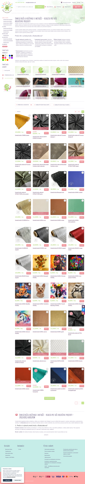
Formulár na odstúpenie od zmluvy (52, 459)
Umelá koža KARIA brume (75, 361)
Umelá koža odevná (7, 19)
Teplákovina (8, 451)
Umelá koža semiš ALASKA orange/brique (75, 389)
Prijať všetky (7, 480)
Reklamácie (47, 455)
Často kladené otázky (49, 451)
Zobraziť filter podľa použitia (61, 104)
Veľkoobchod (48, 457)
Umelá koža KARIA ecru (39, 220)
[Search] (29, 7)
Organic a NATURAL (9, 457)
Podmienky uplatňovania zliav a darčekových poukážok (70, 450)
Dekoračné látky (9, 453)
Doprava (74, 2)
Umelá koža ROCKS (7, 28)
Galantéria (7, 455)
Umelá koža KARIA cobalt (75, 192)
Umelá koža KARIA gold (57, 332)
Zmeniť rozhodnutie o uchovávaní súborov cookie (70, 453)
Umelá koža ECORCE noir (40, 248)
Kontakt (78, 2)
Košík (77, 6)
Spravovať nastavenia (11, 477)
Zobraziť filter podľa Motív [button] (42, 104)
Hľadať (40, 6)
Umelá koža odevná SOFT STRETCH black (40, 137)
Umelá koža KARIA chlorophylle (73, 221)
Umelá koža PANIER (7, 30)
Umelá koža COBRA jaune (22, 135)
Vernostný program (66, 2)
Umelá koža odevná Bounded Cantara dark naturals (41, 165)
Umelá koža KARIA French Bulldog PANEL (57, 304)
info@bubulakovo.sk (31, 2)
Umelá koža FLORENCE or (22, 220)
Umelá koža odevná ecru (39, 361)
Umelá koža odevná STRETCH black (20, 361)
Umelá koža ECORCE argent (58, 248)
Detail (28, 132)
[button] (7, 70)
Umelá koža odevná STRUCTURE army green (22, 193)
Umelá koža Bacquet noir (57, 192)
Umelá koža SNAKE (7, 39)
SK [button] (82, 2)
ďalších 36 (5, 46)
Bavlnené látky (8, 449)
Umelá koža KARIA (7, 21)
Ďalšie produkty (49, 398)
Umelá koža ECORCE (8, 40)
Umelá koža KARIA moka (57, 220)
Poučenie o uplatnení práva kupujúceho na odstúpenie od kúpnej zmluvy (53, 463)
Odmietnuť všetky (18, 480)
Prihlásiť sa (58, 6)
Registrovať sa (67, 6)
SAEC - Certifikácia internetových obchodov (52, 467)
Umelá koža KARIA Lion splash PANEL (74, 276)
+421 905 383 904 (19, 2)
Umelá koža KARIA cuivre (40, 332)
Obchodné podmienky (49, 449)
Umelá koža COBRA (7, 23)
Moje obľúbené (49, 6)
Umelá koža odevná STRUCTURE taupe (73, 165)
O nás (19, 449)
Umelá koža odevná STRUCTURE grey (38, 193)
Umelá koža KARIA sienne (22, 389)
